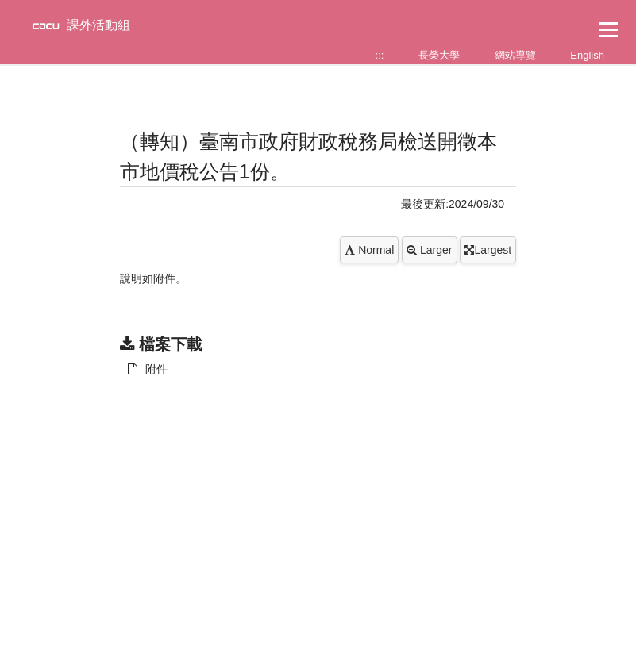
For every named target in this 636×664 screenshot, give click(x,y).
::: (380, 55)
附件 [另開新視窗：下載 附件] (148, 369)
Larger (429, 250)
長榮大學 (439, 55)
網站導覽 (515, 55)
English (587, 55)
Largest (487, 250)
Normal (369, 250)
